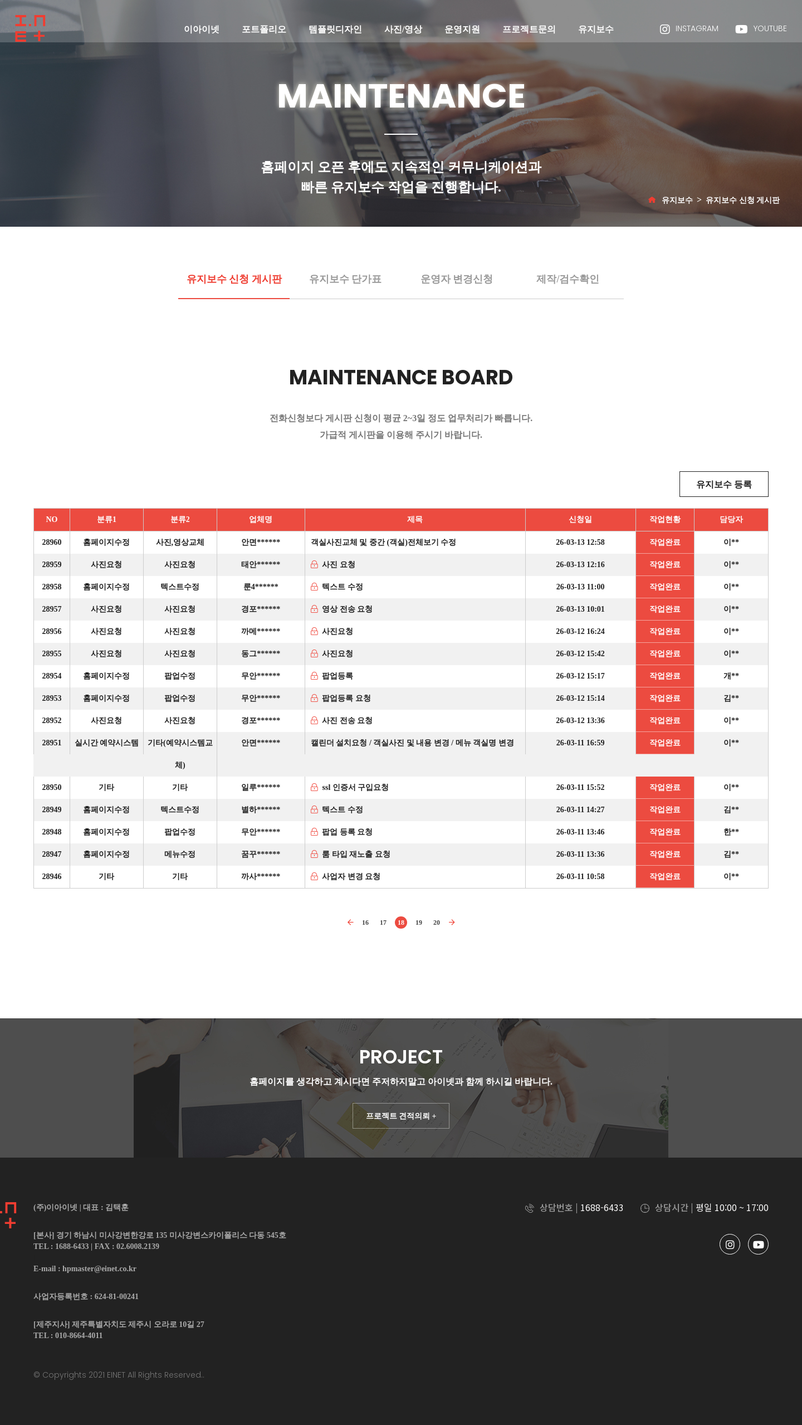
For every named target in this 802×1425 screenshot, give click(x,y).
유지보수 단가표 (345, 279)
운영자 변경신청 (456, 279)
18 (401, 922)
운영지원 (462, 29)
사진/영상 (403, 29)
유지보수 (596, 29)
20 (436, 922)
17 (383, 922)
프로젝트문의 (529, 29)
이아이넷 (201, 29)
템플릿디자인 (335, 29)
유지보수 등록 (724, 484)
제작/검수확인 (567, 279)
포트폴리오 (264, 29)
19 (418, 922)
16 (365, 922)
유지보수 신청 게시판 (743, 200)
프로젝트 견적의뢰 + (401, 1116)
